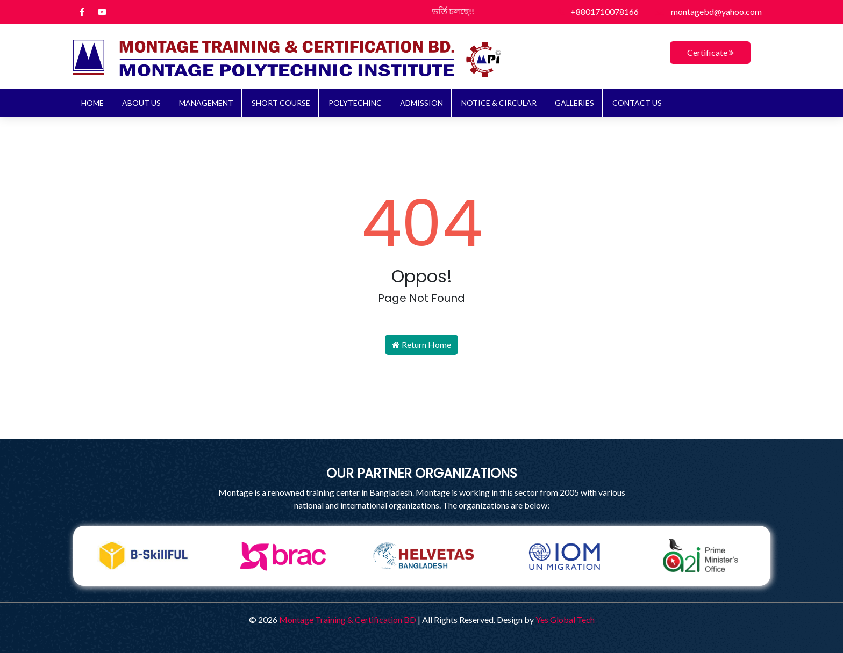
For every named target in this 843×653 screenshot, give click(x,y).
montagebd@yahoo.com (708, 11)
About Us (141, 102)
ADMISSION (421, 102)
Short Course (281, 102)
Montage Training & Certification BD (347, 619)
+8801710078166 (598, 11)
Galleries (574, 102)
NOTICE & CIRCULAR (499, 102)
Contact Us (637, 102)
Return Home (421, 344)
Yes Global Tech (565, 619)
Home (92, 102)
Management (206, 102)
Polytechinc (355, 102)
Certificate (710, 52)
